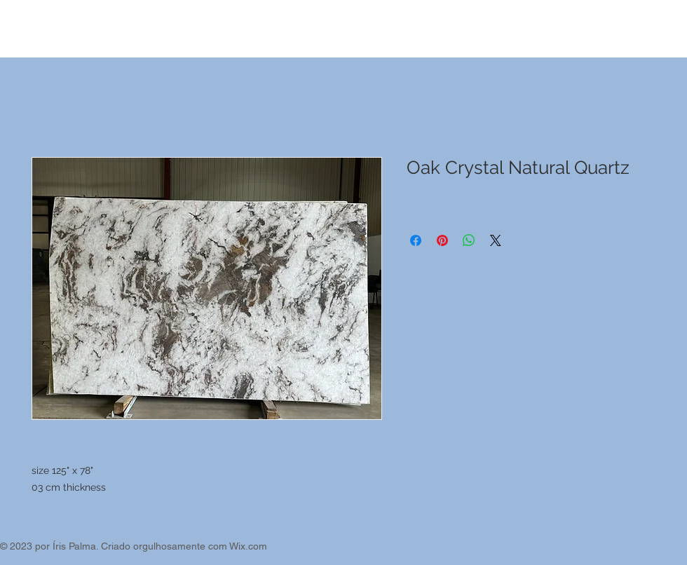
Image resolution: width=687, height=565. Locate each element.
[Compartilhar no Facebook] (415, 240)
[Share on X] (495, 240)
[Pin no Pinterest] (442, 240)
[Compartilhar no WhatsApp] (469, 240)
